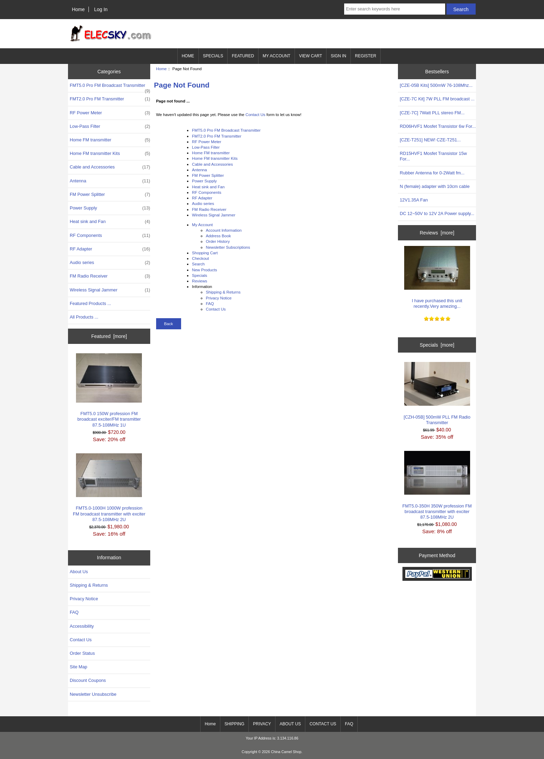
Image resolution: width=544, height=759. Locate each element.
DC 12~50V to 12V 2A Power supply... (437, 213)
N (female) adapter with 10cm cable (434, 186)
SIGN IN (338, 55)
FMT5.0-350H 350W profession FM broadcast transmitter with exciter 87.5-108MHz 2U (437, 485)
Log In (101, 9)
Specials (199, 275)
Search (198, 264)
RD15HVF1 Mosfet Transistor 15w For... (433, 156)
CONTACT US (322, 723)
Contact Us (81, 639)
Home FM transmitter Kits (110, 153)
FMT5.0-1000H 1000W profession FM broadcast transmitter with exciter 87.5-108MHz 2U (109, 487)
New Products (204, 269)
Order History (218, 241)
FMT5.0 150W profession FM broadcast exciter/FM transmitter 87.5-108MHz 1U (109, 390)
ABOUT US (290, 723)
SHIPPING (234, 723)
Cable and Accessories (110, 167)
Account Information (223, 230)
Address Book (218, 235)
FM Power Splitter (110, 194)
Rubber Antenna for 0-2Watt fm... (432, 172)
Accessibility (82, 626)
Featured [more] (109, 336)
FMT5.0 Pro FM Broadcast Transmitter (110, 87)
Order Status (82, 653)
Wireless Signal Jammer (110, 290)
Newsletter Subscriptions (228, 247)
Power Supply (110, 208)
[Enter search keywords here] (394, 9)
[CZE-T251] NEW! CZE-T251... (430, 139)
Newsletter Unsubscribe (93, 694)
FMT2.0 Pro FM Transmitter (110, 99)
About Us (79, 571)
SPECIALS (213, 55)
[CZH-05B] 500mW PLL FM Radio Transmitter (436, 393)
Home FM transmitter (110, 140)
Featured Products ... (90, 303)
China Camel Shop (286, 752)
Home (78, 9)
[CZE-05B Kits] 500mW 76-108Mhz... (436, 85)
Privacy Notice (84, 598)
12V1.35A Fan (414, 200)
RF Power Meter (110, 113)
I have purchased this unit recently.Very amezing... (437, 277)
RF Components (110, 235)
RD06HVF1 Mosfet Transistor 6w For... (438, 126)
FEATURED (243, 55)
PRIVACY (262, 723)
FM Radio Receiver (110, 276)
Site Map (78, 666)
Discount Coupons (88, 680)
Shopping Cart (205, 252)
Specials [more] (437, 345)
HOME (188, 55)
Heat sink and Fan (110, 221)
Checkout (200, 258)
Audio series (110, 262)
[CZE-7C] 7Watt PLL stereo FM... (432, 112)
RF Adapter (110, 249)
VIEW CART (310, 55)
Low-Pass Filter (110, 126)
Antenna (110, 181)
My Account (202, 224)
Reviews (199, 281)
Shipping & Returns (89, 585)
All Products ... (84, 317)
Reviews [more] (437, 233)
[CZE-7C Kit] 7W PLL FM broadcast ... (437, 98)
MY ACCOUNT (276, 55)
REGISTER (365, 55)
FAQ (74, 612)
